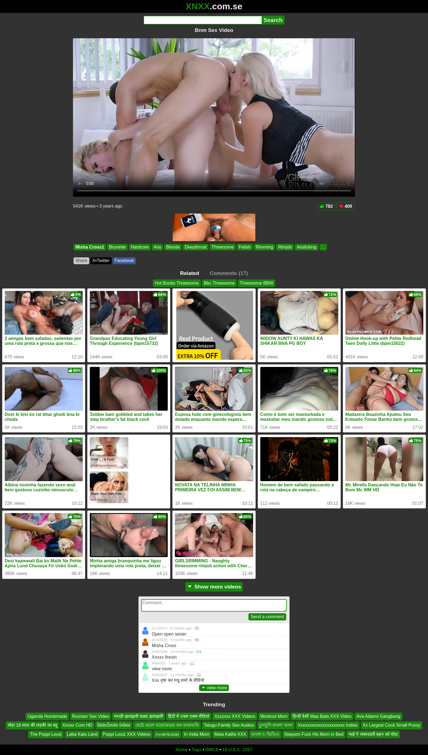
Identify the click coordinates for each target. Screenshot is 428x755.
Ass (157, 247)
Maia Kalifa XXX (230, 734)
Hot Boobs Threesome (177, 283)
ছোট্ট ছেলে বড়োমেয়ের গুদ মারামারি (167, 725)
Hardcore (140, 247)
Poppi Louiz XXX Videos (126, 734)
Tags (197, 749)
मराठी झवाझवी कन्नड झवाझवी (138, 716)
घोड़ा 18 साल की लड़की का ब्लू (32, 725)
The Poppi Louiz (46, 734)
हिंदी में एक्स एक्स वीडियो (189, 716)
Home (182, 749)
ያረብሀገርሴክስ (167, 734)
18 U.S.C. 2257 (237, 749)
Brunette (117, 247)
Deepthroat (196, 247)
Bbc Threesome (219, 283)
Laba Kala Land (82, 734)
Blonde (173, 247)
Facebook (124, 260)
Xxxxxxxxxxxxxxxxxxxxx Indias (328, 725)
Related (189, 273)
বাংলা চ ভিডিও (265, 734)
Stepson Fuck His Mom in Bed (313, 734)
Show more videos (214, 587)
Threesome (223, 247)
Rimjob (285, 247)
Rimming (264, 247)
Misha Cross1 (89, 247)
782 (326, 206)
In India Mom (196, 734)
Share (81, 260)
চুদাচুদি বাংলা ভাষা (276, 725)
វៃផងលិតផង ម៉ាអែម (113, 725)
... (323, 247)
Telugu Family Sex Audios (229, 725)
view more (214, 687)
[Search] (202, 20)
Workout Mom (274, 716)
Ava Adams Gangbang (378, 716)
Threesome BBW (256, 283)
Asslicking (306, 247)
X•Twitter (101, 260)
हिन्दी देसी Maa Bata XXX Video (321, 716)
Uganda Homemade (47, 716)
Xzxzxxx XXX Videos (234, 716)
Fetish (245, 247)
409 (345, 206)
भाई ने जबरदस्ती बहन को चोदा (373, 734)
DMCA (211, 749)
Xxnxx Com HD (77, 725)
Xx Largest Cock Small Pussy (392, 725)
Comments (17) (229, 273)
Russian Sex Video (90, 716)
